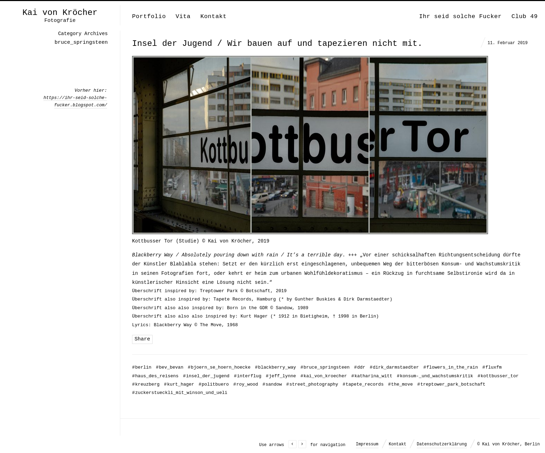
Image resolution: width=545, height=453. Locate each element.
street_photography (312, 384)
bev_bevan (169, 367)
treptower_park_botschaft (451, 384)
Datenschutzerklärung (442, 444)
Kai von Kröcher (59, 12)
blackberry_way (275, 367)
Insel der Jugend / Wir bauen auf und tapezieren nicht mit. (277, 43)
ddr (359, 367)
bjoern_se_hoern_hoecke (219, 367)
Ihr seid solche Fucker (460, 16)
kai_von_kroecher (323, 376)
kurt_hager (179, 384)
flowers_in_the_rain (450, 367)
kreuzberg (146, 384)
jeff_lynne (281, 376)
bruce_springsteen (324, 367)
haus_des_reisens (155, 376)
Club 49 (524, 16)
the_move (400, 384)
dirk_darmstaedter (394, 367)
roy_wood (245, 384)
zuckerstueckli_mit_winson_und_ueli (179, 392)
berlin (142, 367)
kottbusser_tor (498, 376)
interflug (247, 376)
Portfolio (149, 16)
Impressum (367, 444)
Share (142, 339)
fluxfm (492, 367)
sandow (272, 384)
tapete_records (363, 384)
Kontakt (213, 16)
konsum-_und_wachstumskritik (435, 376)
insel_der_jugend (206, 376)
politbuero (213, 384)
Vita (183, 16)
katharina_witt (371, 376)
